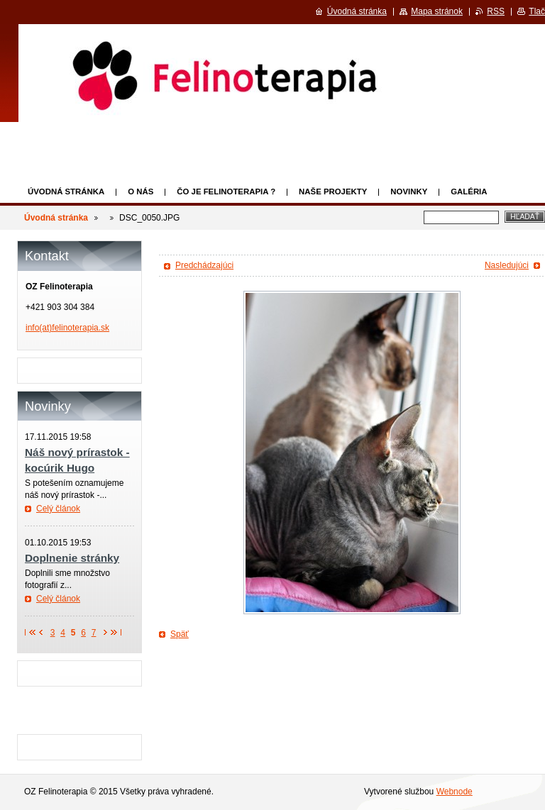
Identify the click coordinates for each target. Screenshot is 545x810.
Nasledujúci (507, 265)
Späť (179, 634)
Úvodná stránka (66, 191)
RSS (496, 11)
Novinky (408, 191)
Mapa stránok (437, 11)
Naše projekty (333, 191)
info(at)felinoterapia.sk (67, 328)
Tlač (537, 11)
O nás (140, 191)
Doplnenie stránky (72, 558)
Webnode (454, 792)
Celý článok (58, 509)
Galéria (469, 191)
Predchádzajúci (204, 265)
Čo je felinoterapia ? (226, 191)
